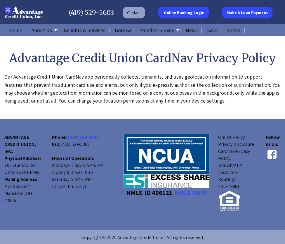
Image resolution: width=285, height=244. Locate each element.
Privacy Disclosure (236, 144)
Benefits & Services (84, 30)
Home (15, 30)
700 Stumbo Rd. (20, 165)
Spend (234, 30)
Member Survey (157, 30)
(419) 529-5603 (91, 12)
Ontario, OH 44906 (22, 172)
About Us (42, 30)
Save (212, 30)
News (192, 30)
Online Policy (231, 137)
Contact (134, 12)
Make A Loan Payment (247, 12)
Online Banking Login (183, 12)
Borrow (123, 30)
